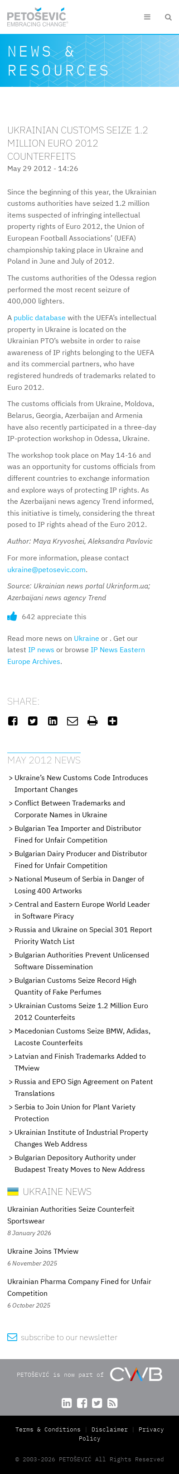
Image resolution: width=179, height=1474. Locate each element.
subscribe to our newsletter (62, 1337)
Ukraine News (49, 1191)
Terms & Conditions (49, 1429)
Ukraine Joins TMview (42, 1251)
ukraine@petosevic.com (46, 569)
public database (40, 317)
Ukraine (86, 638)
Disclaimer (110, 1429)
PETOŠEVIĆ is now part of (89, 1374)
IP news (41, 649)
